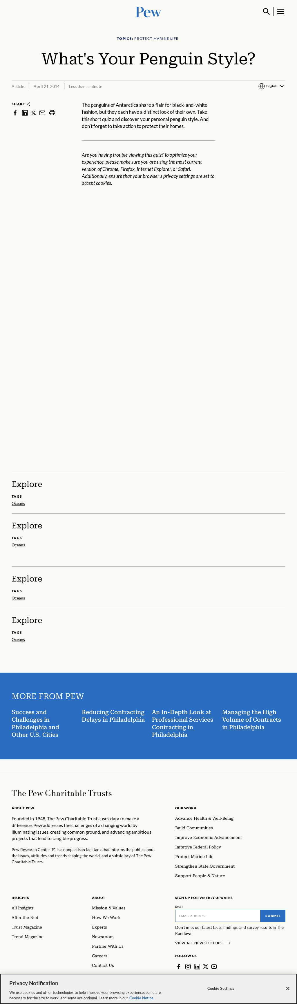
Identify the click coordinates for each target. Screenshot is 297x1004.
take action (124, 126)
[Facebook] (178, 966)
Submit (272, 915)
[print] (52, 112)
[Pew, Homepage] (148, 11)
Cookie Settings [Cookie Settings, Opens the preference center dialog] (221, 988)
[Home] (62, 793)
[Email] (218, 916)
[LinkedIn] (197, 966)
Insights (20, 897)
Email (179, 906)
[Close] (287, 988)
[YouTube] (214, 966)
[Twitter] (205, 966)
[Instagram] (187, 966)
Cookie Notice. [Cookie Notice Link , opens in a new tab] (141, 998)
